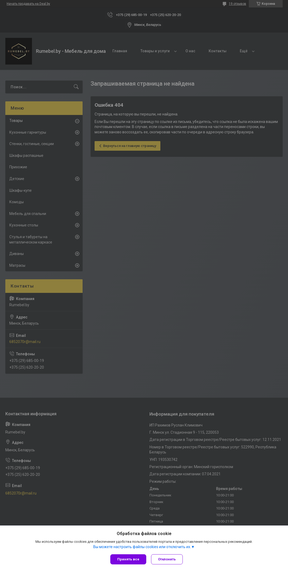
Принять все (128, 559)
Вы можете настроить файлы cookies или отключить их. (142, 547)
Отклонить (167, 559)
